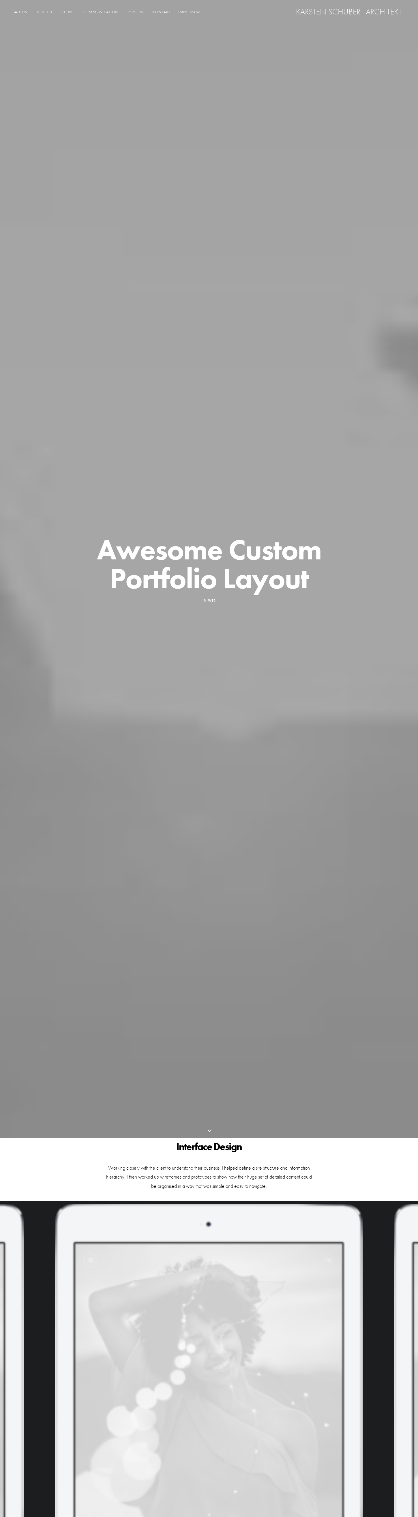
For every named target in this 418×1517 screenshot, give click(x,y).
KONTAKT (161, 13)
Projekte (44, 13)
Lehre (68, 13)
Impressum (189, 13)
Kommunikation (101, 13)
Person (135, 13)
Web (212, 600)
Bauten (20, 13)
